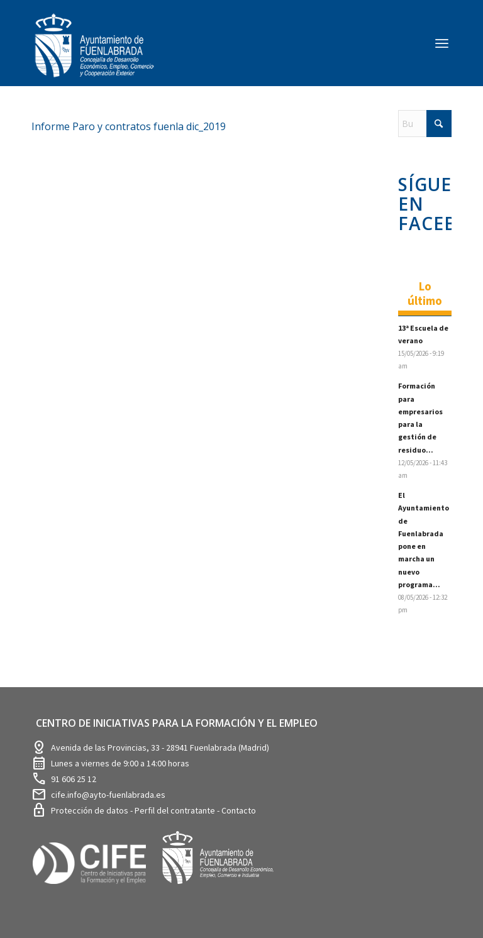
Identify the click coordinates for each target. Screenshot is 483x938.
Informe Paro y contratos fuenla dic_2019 (128, 126)
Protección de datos (90, 810)
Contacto (238, 810)
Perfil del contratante (176, 810)
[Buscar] (425, 123)
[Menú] (441, 43)
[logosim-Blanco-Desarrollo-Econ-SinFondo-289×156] (94, 53)
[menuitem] (441, 43)
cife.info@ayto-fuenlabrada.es (108, 794)
